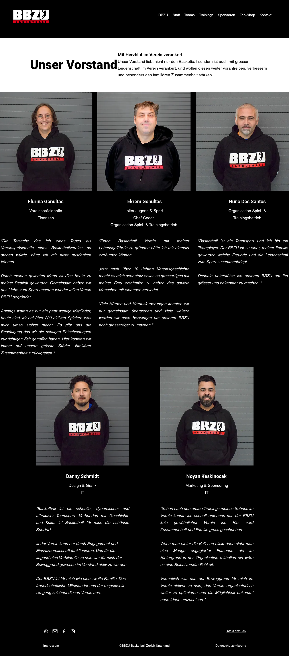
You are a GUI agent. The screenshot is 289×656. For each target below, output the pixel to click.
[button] (176, 15)
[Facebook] (64, 631)
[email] (55, 631)
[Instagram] (72, 631)
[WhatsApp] (46, 631)
